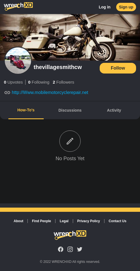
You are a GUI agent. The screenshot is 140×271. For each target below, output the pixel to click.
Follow (118, 68)
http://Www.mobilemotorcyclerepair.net (50, 92)
